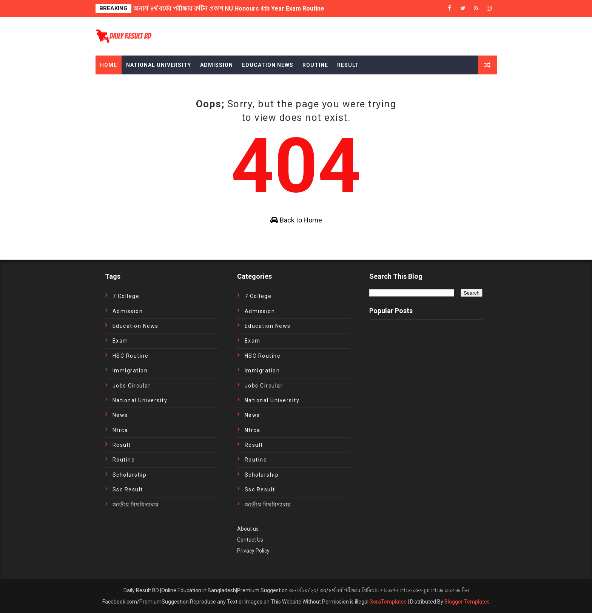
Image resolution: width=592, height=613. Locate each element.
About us (248, 529)
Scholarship (130, 475)
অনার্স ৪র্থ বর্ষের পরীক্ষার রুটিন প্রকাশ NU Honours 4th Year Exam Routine (228, 8)
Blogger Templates (467, 602)
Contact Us (250, 540)
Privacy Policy (253, 551)
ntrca (120, 430)
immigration (130, 370)
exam (120, 341)
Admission (216, 65)
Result (348, 65)
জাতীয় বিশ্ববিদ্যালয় (136, 505)
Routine (315, 65)
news (120, 415)
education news (136, 326)
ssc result (128, 489)
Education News (267, 65)
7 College (126, 296)
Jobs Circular (132, 386)
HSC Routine (131, 356)
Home (108, 65)
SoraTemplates (388, 602)
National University (158, 65)
